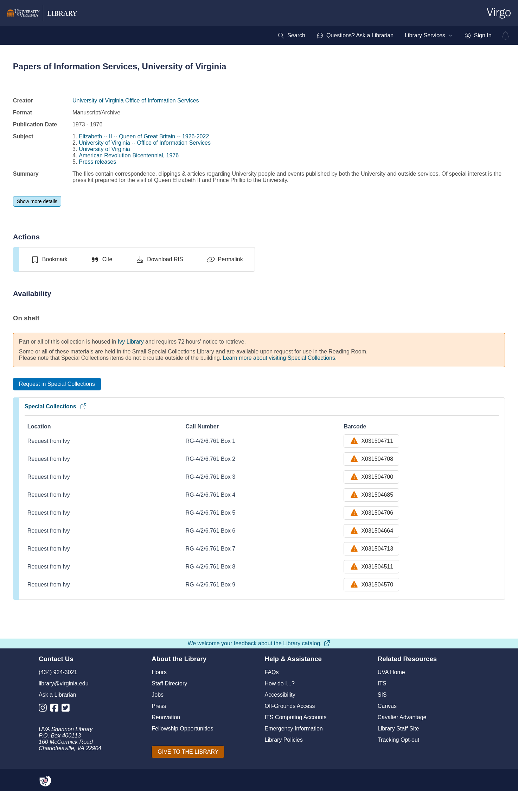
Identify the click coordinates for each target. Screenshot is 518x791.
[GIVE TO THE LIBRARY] (188, 752)
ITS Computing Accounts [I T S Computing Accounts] (296, 717)
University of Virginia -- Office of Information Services (145, 143)
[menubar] (384, 35)
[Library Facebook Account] (56, 709)
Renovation (166, 717)
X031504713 (371, 548)
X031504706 (371, 512)
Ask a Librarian (57, 695)
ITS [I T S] (382, 683)
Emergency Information (294, 729)
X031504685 (371, 494)
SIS (382, 695)
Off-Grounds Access (290, 706)
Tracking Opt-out (399, 740)
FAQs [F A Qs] (272, 672)
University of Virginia (104, 149)
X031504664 (371, 530)
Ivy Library (131, 342)
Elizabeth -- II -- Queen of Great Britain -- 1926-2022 (144, 136)
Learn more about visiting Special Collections (279, 358)
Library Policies (284, 740)
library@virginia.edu (64, 683)
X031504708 (371, 459)
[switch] (49, 259)
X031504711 (371, 441)
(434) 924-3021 (58, 672)
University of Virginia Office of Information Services (135, 100)
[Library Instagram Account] (44, 709)
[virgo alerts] (506, 36)
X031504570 (371, 584)
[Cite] (101, 259)
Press (159, 706)
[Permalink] (224, 259)
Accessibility (280, 695)
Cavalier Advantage (402, 717)
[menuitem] (291, 35)
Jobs (158, 695)
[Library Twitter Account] (67, 709)
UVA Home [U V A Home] (391, 672)
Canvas (387, 706)
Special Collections (56, 406)
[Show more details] (37, 201)
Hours (159, 672)
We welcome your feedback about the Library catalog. (258, 643)
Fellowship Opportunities (182, 729)
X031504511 (371, 566)
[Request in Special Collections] (57, 384)
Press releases (97, 162)
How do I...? (280, 683)
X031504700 (371, 477)
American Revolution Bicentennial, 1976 (129, 155)
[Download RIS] (159, 259)
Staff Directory (169, 683)
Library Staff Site (398, 729)
